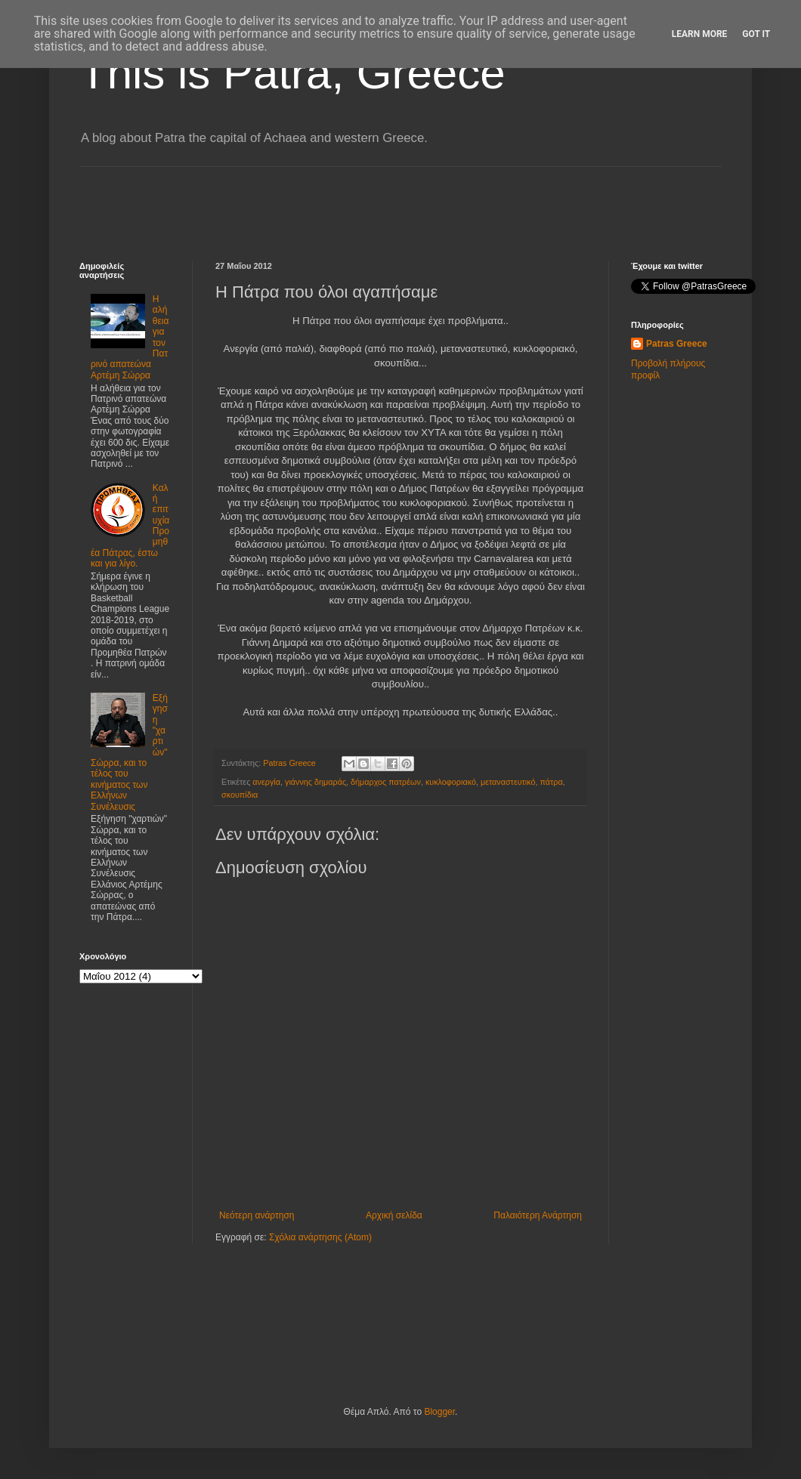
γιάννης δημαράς (315, 781)
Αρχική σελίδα (394, 1215)
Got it (756, 34)
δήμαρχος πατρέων (386, 781)
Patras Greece (676, 343)
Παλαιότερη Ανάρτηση (537, 1215)
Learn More (700, 34)
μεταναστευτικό (508, 781)
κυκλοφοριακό (450, 781)
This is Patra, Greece (292, 73)
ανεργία (266, 781)
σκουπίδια (239, 794)
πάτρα (551, 781)
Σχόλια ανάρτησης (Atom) (320, 1237)
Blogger (439, 1411)
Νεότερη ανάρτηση (256, 1215)
